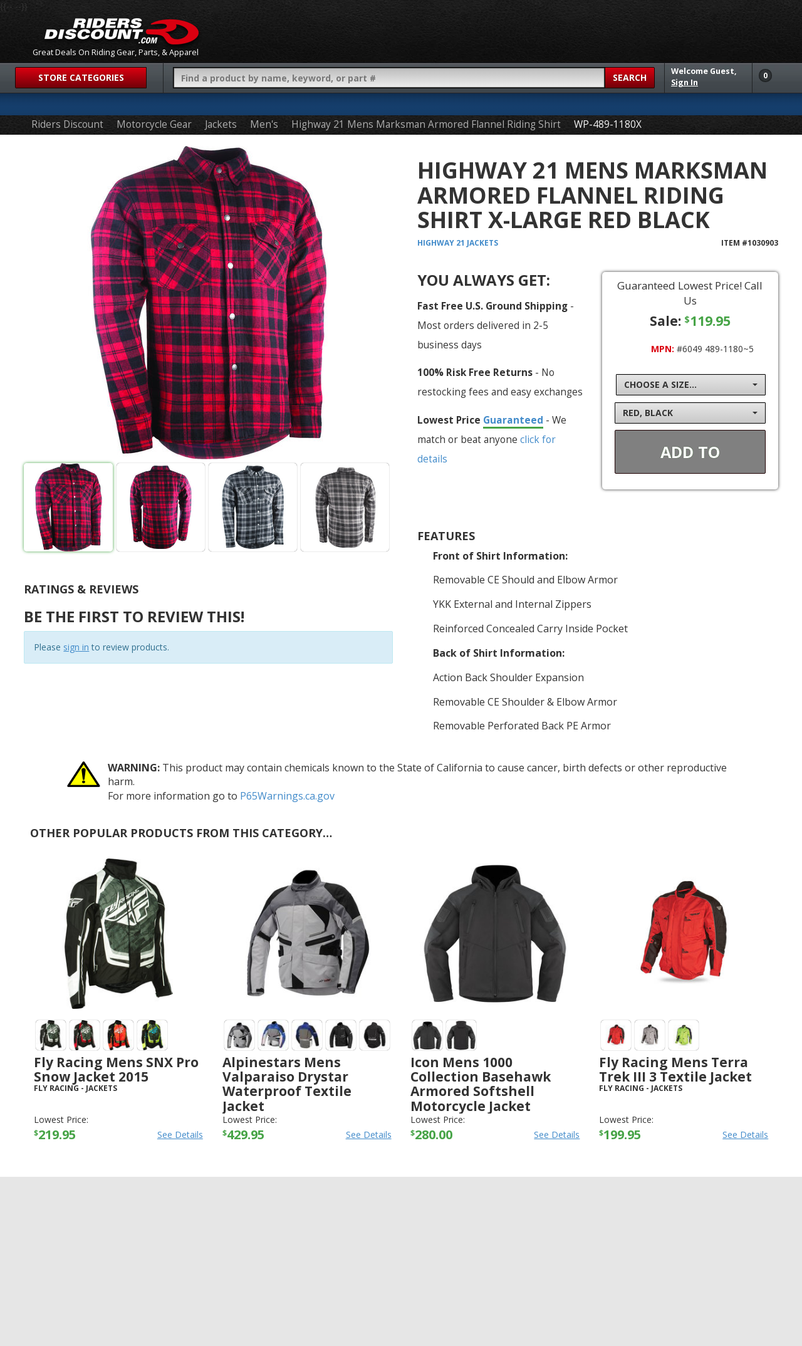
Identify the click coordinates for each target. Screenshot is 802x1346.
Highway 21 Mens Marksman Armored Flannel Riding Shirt (426, 124)
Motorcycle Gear (154, 124)
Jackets (221, 124)
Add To (690, 451)
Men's (264, 124)
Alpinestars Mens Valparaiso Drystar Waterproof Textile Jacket (287, 1083)
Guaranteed (513, 420)
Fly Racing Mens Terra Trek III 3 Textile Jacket (675, 1069)
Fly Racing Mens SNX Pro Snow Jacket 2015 (116, 1069)
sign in (76, 647)
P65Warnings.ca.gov (287, 796)
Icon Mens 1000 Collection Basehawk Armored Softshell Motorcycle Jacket (480, 1083)
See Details (180, 1134)
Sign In (684, 82)
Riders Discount (67, 124)
